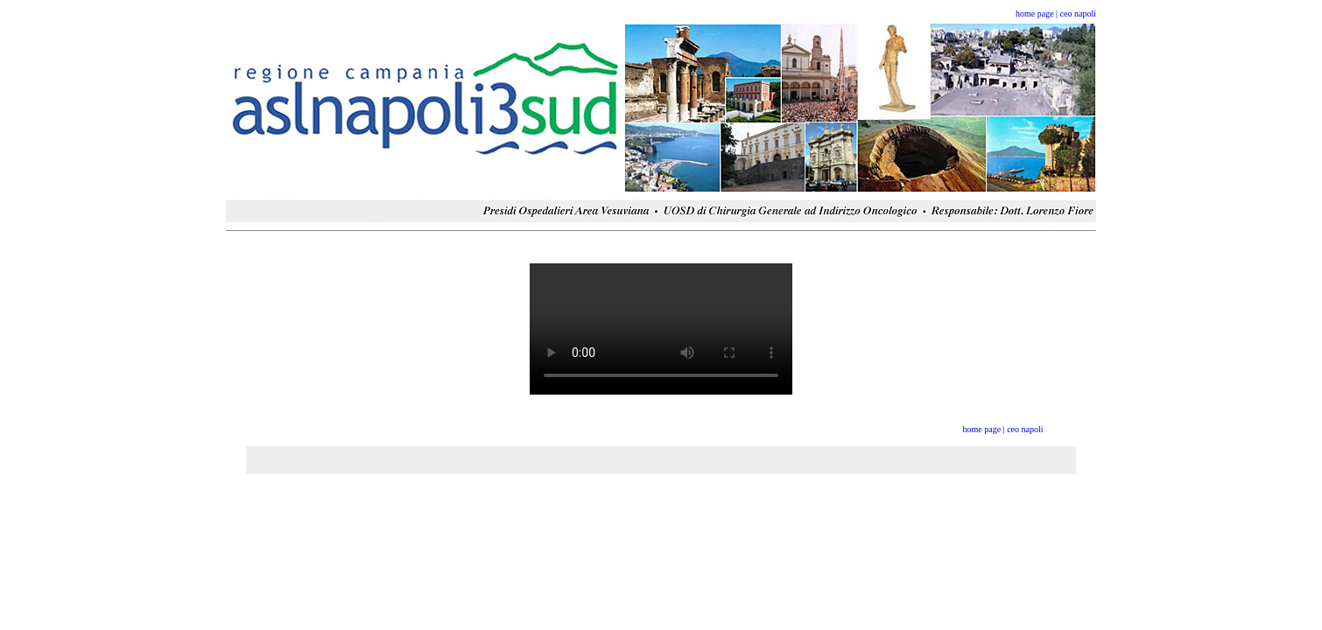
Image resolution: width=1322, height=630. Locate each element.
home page (1035, 13)
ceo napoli (1078, 13)
